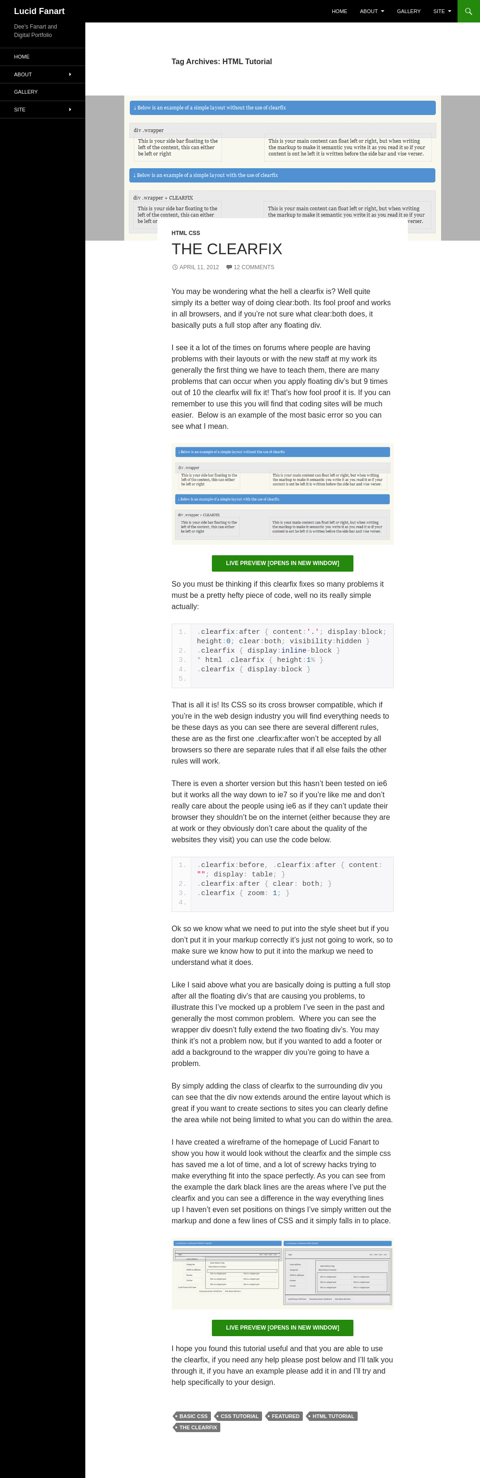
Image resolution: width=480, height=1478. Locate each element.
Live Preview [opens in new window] (282, 563)
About (369, 11)
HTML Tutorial (333, 1416)
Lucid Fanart (39, 11)
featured (286, 1416)
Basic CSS (194, 1416)
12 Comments (254, 267)
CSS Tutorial (240, 1416)
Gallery (409, 11)
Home (339, 11)
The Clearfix (227, 248)
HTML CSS (186, 233)
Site (439, 11)
